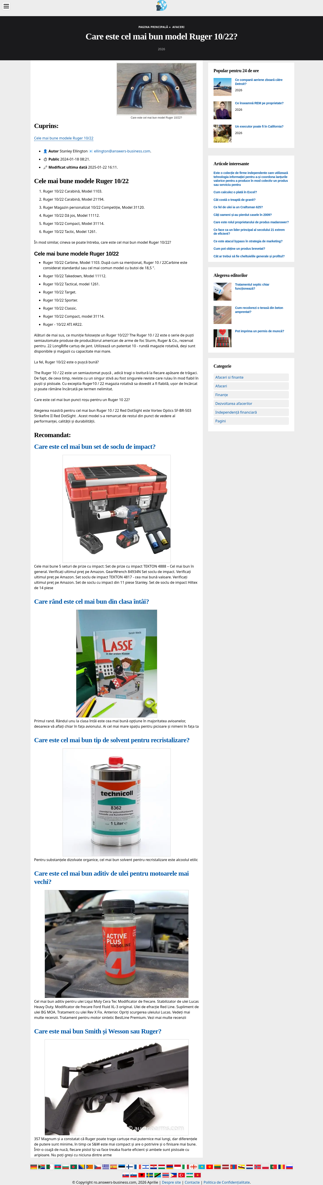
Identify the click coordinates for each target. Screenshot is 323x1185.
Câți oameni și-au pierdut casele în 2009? (243, 215)
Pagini (220, 421)
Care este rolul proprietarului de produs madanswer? (251, 222)
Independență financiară (236, 412)
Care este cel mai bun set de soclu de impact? (94, 446)
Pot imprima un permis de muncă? (259, 331)
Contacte (192, 1182)
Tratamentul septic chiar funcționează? (252, 286)
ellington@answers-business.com (122, 151)
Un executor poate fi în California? (259, 126)
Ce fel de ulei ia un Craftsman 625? (238, 207)
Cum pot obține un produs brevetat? (239, 248)
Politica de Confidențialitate (227, 1182)
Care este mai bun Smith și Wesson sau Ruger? (98, 1031)
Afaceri (221, 386)
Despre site (171, 1182)
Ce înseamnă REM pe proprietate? (259, 103)
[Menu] (6, 6)
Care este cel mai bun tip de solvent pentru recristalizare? (112, 740)
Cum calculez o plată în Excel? (235, 192)
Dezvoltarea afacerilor (233, 403)
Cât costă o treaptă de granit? (234, 200)
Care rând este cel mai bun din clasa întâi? (91, 601)
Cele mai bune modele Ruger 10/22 (63, 138)
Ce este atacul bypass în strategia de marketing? (248, 241)
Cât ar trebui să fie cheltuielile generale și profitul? (249, 256)
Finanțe (221, 394)
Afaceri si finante (229, 377)
